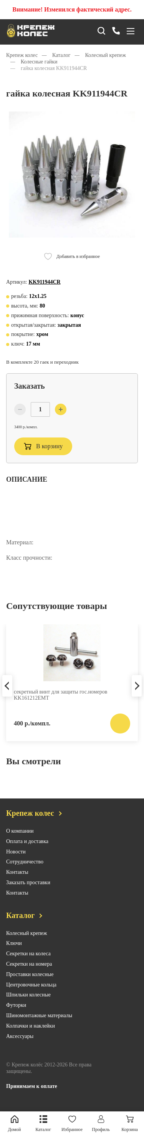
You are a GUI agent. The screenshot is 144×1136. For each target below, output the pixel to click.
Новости (16, 858)
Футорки (16, 1012)
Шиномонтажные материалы (39, 1022)
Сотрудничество (24, 868)
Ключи (14, 950)
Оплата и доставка (27, 848)
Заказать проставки (28, 889)
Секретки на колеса (28, 960)
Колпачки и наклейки (30, 1032)
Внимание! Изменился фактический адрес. (71, 9)
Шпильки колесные (28, 1001)
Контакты (17, 879)
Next (137, 692)
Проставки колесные (29, 981)
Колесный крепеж (26, 939)
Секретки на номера (29, 970)
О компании (19, 837)
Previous (7, 692)
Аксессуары (19, 1042)
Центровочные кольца (31, 991)
